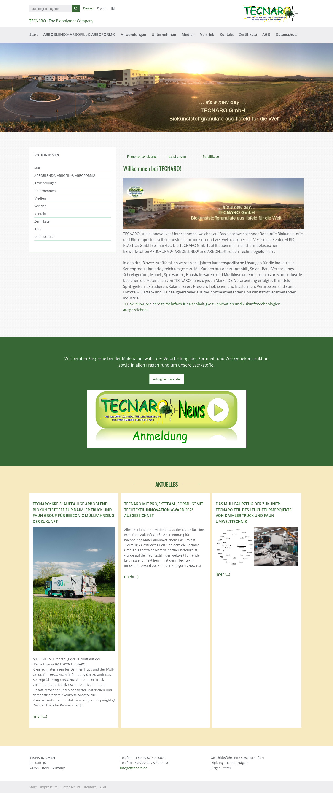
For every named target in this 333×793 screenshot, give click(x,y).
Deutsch (88, 8)
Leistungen (177, 156)
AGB (266, 34)
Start (33, 34)
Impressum (49, 787)
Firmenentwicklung (142, 156)
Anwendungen (133, 34)
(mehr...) (40, 716)
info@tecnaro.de (166, 379)
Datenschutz (287, 34)
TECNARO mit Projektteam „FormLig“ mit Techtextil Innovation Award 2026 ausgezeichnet (163, 509)
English (101, 8)
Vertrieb (207, 34)
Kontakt (227, 34)
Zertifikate (248, 34)
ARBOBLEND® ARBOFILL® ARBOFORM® (79, 34)
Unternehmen (164, 34)
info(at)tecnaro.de (133, 768)
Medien (188, 34)
